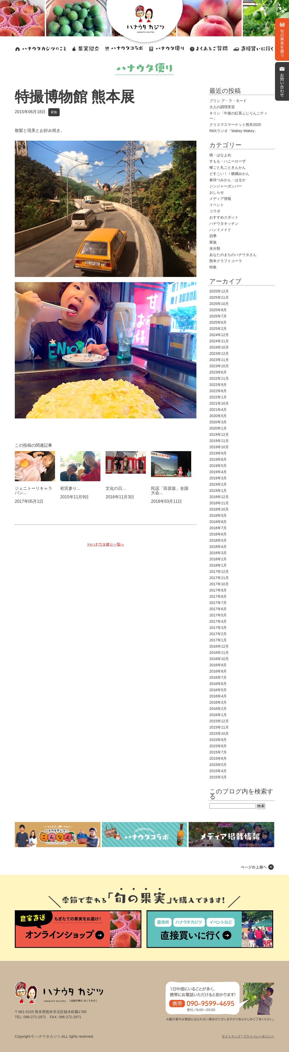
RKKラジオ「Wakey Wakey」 (233, 131)
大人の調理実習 (222, 107)
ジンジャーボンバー (225, 186)
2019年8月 (218, 459)
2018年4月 (218, 547)
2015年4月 (218, 771)
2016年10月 (219, 659)
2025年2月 (218, 329)
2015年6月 (218, 758)
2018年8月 (218, 522)
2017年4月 (218, 621)
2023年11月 (219, 360)
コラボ (214, 211)
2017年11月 (219, 578)
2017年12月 (219, 571)
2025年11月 (219, 297)
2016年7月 (218, 677)
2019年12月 (219, 434)
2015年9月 (218, 740)
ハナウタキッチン (223, 223)
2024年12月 (219, 335)
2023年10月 (219, 366)
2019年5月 (218, 466)
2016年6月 (218, 684)
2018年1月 (218, 565)
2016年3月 (218, 702)
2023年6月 (218, 372)
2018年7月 (218, 528)
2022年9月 (218, 385)
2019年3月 (218, 478)
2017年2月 (218, 634)
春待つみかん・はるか (227, 180)
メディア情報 (220, 198)
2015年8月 (218, 746)
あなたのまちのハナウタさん (233, 255)
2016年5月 (218, 690)
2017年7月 (218, 603)
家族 (54, 112)
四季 (213, 236)
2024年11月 (219, 341)
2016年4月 (218, 696)
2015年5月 (218, 765)
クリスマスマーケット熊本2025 (235, 125)
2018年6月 (218, 534)
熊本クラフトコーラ (225, 261)
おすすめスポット (223, 217)
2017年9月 (218, 590)
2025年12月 (219, 291)
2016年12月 (219, 646)
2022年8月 (218, 391)
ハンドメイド (220, 230)
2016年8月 (218, 671)
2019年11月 (219, 441)
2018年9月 (218, 515)
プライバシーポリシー (258, 1036)
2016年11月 (219, 652)
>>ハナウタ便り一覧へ (105, 544)
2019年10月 (219, 447)
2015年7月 (218, 752)
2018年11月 (219, 503)
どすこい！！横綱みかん (229, 174)
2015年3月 (218, 777)
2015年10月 (219, 733)
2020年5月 (218, 416)
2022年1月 (218, 397)
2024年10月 (219, 347)
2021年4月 (218, 410)
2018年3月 (218, 553)
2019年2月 (218, 484)
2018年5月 (218, 540)
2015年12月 (219, 721)
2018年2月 (218, 559)
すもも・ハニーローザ (227, 161)
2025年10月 (219, 304)
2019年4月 (218, 472)
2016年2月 (218, 709)
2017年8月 (218, 596)
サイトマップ (231, 1036)
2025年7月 (218, 316)
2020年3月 (218, 422)
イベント (216, 205)
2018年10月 (219, 509)
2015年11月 (219, 727)
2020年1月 (218, 428)
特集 (213, 267)
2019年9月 (218, 453)
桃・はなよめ (220, 155)
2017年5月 (218, 615)
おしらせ (216, 192)
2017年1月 (218, 640)
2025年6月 (218, 322)
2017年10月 (219, 584)
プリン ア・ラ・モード (228, 101)
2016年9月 (218, 665)
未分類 (214, 248)
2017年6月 (218, 609)
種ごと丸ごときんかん (227, 167)
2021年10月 (219, 403)
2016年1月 (218, 715)
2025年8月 (218, 310)
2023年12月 (219, 353)
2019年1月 (218, 490)
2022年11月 (219, 378)
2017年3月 (218, 628)
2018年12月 (219, 497)
